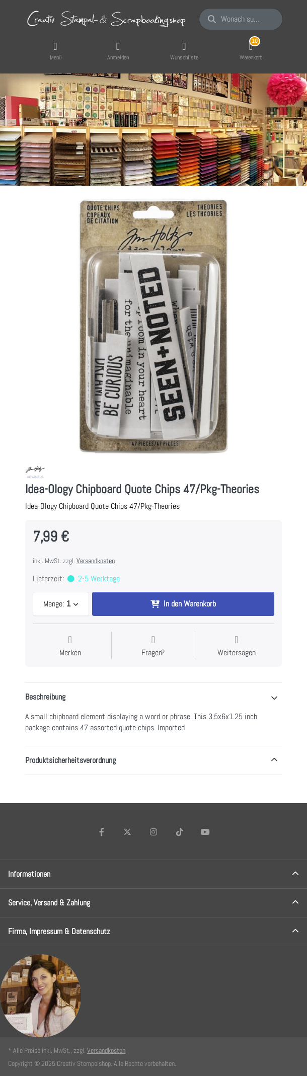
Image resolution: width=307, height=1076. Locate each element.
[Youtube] (205, 832)
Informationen (29, 874)
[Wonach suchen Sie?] (241, 19)
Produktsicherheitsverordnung (70, 760)
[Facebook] (102, 832)
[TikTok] (180, 832)
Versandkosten (95, 560)
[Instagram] (153, 832)
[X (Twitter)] (128, 832)
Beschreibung (45, 696)
